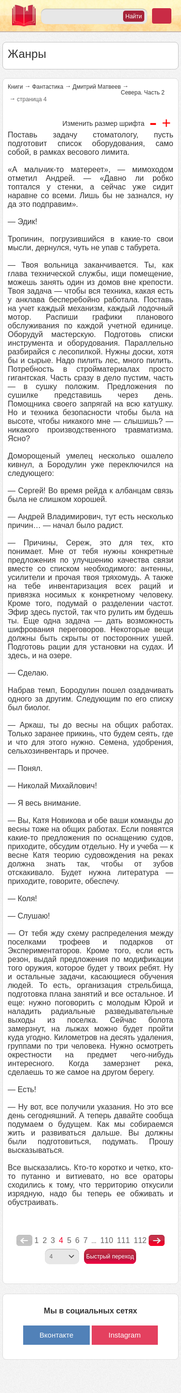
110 (106, 1240)
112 (140, 1240)
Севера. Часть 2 (143, 92)
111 (123, 1240)
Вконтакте (56, 1335)
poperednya (24, 1240)
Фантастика (47, 86)
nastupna (157, 1240)
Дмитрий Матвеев (96, 86)
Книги (15, 86)
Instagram (125, 1335)
